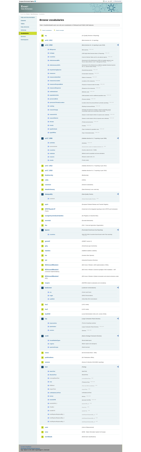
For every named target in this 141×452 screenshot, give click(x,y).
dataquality (49, 194)
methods (52, 153)
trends (51, 125)
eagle (51, 295)
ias (46, 255)
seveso (47, 362)
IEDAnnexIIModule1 (51, 265)
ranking (52, 106)
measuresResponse (55, 88)
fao (46, 225)
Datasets (23, 20)
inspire (47, 283)
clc (51, 292)
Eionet (27, 14)
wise (46, 432)
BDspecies (53, 49)
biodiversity (49, 175)
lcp (46, 318)
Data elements (25, 27)
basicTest (52, 371)
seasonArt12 (53, 114)
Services (23, 36)
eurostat (48, 220)
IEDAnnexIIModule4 (51, 276)
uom (46, 427)
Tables (23, 23)
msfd (46, 336)
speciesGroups (54, 347)
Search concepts (60, 30)
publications (49, 357)
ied (46, 260)
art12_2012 (48, 40)
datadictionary (50, 189)
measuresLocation (55, 80)
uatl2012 (52, 299)
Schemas (23, 30)
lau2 (46, 309)
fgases (47, 230)
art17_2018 (48, 170)
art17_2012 (48, 165)
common (48, 184)
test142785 (53, 399)
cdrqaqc (52, 53)
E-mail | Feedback (26, 446)
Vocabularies (25, 33)
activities (52, 142)
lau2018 (47, 314)
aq (46, 35)
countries (52, 56)
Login (106, 1)
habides (47, 250)
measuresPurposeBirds (56, 84)
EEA (28, 1)
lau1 (46, 304)
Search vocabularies (47, 30)
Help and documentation (28, 17)
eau (51, 381)
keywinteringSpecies (55, 69)
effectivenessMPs (55, 60)
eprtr (46, 204)
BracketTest (53, 374)
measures (52, 73)
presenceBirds (54, 99)
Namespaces (24, 39)
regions (52, 343)
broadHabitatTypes (55, 340)
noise (47, 352)
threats (52, 121)
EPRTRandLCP (50, 209)
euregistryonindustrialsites (54, 215)
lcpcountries (53, 323)
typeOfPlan (53, 132)
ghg (46, 246)
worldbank (48, 436)
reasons (52, 156)
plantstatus (53, 326)
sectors (52, 330)
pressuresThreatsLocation (57, 102)
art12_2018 (48, 45)
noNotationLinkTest (55, 392)
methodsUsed (54, 91)
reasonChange (54, 109)
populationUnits (54, 95)
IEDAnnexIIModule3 (51, 269)
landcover (48, 287)
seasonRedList (54, 118)
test (46, 367)
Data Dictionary (34, 14)
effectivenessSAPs (55, 65)
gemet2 (47, 241)
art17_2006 (48, 138)
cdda (46, 180)
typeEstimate (53, 129)
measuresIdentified (55, 77)
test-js (51, 396)
